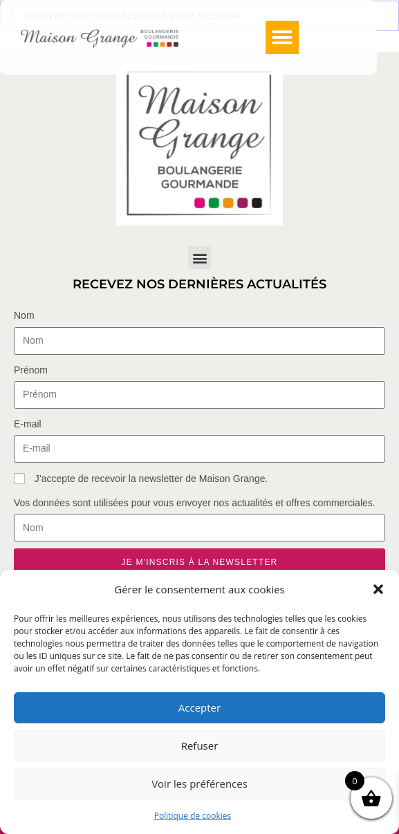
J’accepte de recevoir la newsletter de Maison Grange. (151, 478)
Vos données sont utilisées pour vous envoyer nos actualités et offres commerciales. (194, 502)
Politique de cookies (193, 816)
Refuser (200, 745)
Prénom (31, 370)
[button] (378, 589)
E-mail (27, 423)
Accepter (199, 707)
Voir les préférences (199, 783)
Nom (24, 315)
